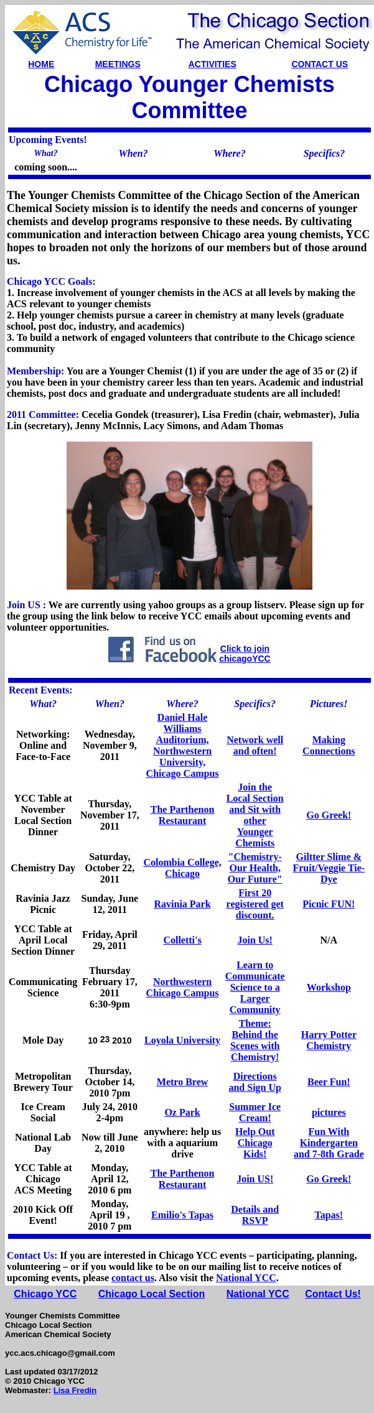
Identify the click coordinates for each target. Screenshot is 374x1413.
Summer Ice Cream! (255, 1112)
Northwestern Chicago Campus (182, 987)
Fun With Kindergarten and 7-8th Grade (329, 1142)
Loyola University (182, 1040)
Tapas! (329, 1215)
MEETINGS (118, 64)
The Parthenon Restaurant (183, 815)
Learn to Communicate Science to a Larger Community (255, 987)
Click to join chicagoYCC (244, 654)
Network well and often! (255, 745)
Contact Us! (333, 1294)
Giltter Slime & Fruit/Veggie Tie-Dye (328, 867)
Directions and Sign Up (254, 1082)
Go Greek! (328, 815)
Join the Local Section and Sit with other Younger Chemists (255, 815)
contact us (132, 1277)
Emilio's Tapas (182, 1215)
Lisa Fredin (75, 1390)
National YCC (246, 1277)
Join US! (254, 1179)
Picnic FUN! (328, 904)
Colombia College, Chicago (182, 868)
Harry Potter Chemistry (329, 1040)
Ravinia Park (182, 904)
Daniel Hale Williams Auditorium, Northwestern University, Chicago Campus (182, 745)
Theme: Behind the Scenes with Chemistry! (255, 1040)
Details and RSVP (255, 1215)
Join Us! (254, 940)
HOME (41, 64)
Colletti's (182, 940)
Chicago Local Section (151, 1294)
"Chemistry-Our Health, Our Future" (255, 867)
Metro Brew (182, 1082)
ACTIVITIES (212, 64)
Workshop (329, 987)
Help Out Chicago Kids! (255, 1142)
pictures (329, 1112)
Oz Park (182, 1112)
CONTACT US (319, 64)
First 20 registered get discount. (255, 903)
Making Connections (328, 745)
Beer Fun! (328, 1082)
